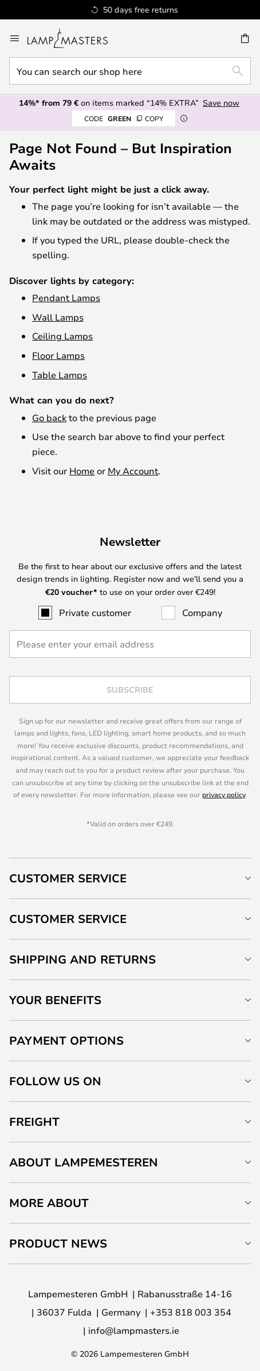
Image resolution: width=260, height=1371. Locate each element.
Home (81, 471)
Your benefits (55, 1000)
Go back (49, 417)
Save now (221, 102)
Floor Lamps (58, 355)
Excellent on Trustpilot (153, 9)
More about (49, 1202)
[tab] (130, 878)
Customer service (68, 918)
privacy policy (223, 794)
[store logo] (74, 38)
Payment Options (66, 1040)
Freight (34, 1121)
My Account (133, 471)
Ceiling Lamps (62, 336)
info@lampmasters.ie (133, 1330)
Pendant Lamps (66, 297)
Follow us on (55, 1081)
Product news (58, 1243)
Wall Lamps (58, 317)
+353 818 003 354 (190, 1312)
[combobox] (130, 71)
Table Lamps (59, 375)
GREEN (123, 118)
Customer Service (68, 878)
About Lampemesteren (83, 1162)
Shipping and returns (82, 959)
